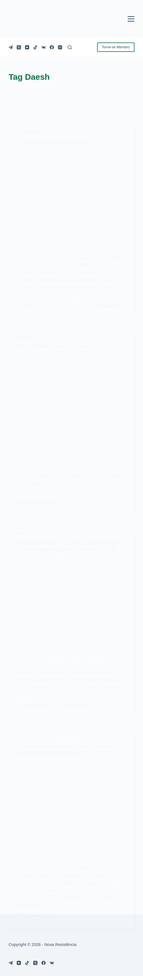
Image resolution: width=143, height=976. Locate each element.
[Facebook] (52, 47)
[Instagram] (60, 47)
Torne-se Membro (116, 47)
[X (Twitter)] (19, 47)
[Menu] (131, 18)
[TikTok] (35, 47)
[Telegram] (11, 47)
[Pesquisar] (70, 47)
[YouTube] (27, 47)
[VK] (44, 47)
